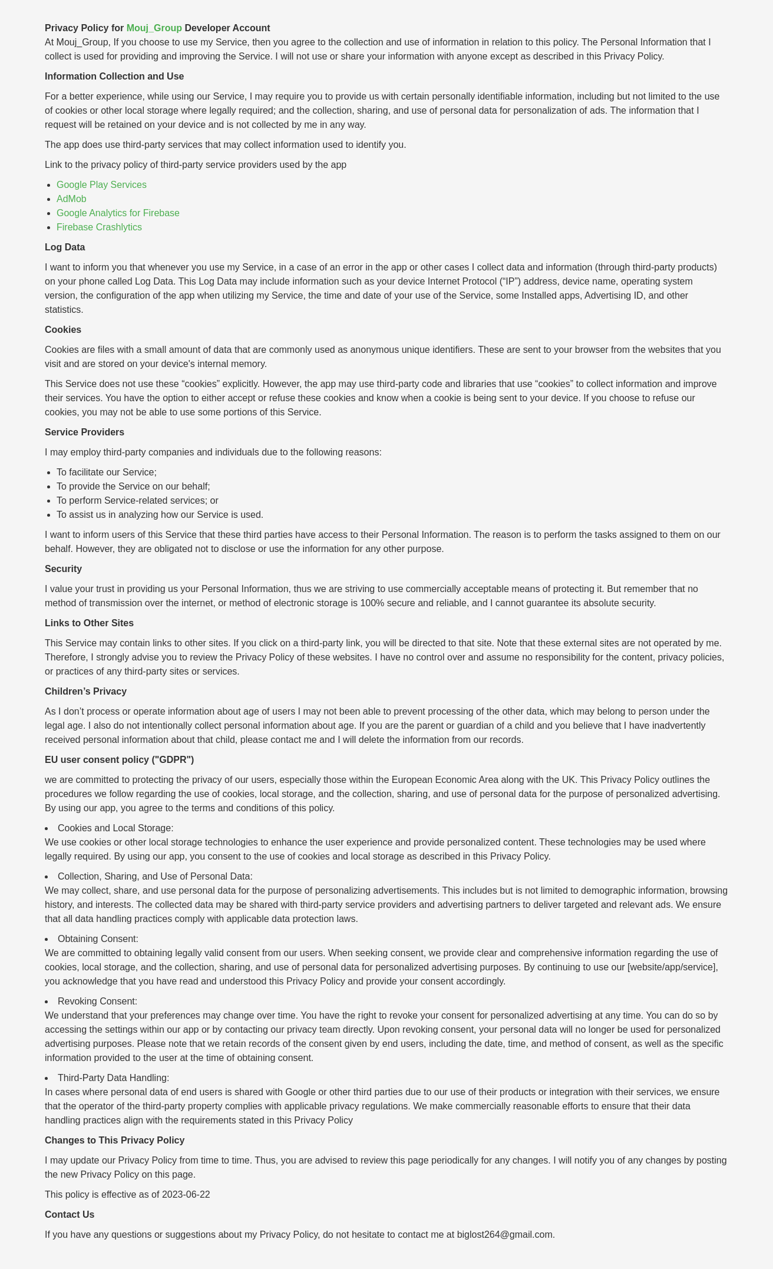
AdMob (72, 199)
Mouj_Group (154, 28)
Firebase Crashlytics (99, 227)
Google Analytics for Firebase (118, 213)
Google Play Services (102, 185)
